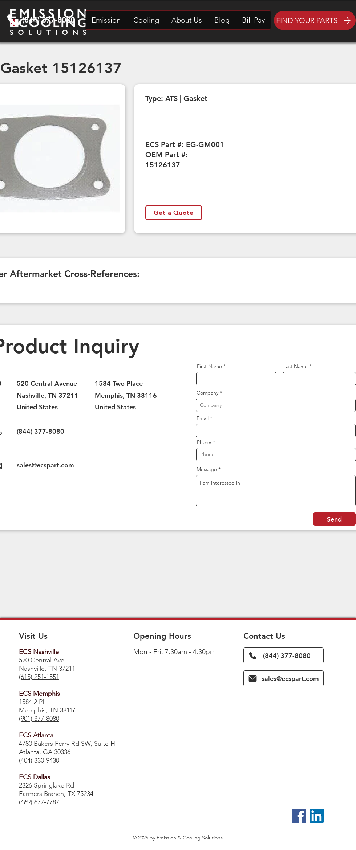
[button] (106, 20)
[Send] (334, 519)
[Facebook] (299, 816)
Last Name (295, 366)
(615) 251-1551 (39, 677)
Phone (204, 442)
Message (207, 469)
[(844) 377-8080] (283, 655)
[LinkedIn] (317, 816)
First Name (209, 366)
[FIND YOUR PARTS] (315, 20)
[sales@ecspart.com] (283, 678)
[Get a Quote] (173, 212)
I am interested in (276, 490)
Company (207, 392)
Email (203, 418)
